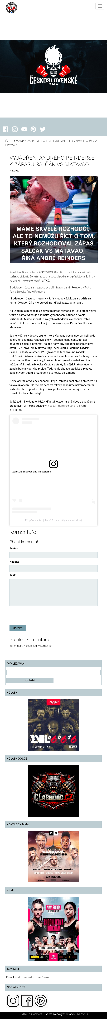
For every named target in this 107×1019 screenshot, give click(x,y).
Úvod (8, 141)
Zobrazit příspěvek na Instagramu (31, 471)
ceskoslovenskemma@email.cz (34, 977)
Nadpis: (14, 561)
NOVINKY (20, 141)
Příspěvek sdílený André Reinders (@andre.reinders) (53, 520)
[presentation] (35, 614)
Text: (12, 575)
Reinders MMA (80, 287)
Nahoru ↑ (82, 1014)
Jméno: (14, 548)
